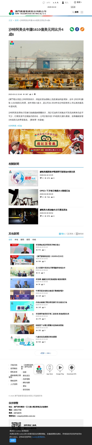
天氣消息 (13, 365)
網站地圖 (26, 383)
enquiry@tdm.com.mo (26, 417)
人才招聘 (13, 385)
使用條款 (13, 369)
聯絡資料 (13, 381)
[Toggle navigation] (82, 12)
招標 (24, 373)
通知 (24, 387)
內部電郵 (26, 380)
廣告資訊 (26, 376)
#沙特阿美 (13, 126)
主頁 (10, 20)
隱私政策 (13, 372)
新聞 (16, 20)
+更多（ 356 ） (46, 353)
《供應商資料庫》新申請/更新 (27, 367)
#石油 (19, 126)
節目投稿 (26, 390)
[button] (78, 2)
